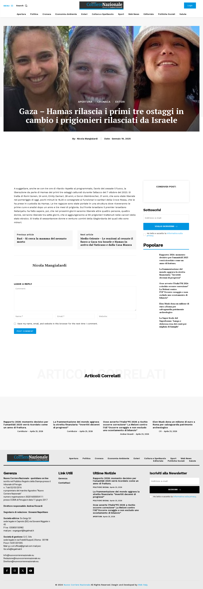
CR (160, 431)
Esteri (120, 102)
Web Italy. (143, 585)
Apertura (85, 102)
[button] (22, 5)
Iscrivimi (174, 489)
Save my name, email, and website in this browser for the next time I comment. (57, 323)
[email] (166, 217)
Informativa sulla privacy (184, 496)
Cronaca (103, 102)
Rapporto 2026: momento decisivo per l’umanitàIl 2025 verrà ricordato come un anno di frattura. (173, 259)
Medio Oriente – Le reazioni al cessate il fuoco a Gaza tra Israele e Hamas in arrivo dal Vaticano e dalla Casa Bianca (106, 241)
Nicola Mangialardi (87, 138)
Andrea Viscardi (126, 434)
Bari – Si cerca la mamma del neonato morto (41, 240)
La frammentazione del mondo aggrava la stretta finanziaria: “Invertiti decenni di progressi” (172, 273)
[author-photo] (10, 431)
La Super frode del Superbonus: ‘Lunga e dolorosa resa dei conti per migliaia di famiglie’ (173, 322)
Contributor (22, 431)
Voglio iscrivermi (166, 226)
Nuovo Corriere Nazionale (77, 585)
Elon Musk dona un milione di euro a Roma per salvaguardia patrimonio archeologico (174, 308)
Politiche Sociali (101, 487)
